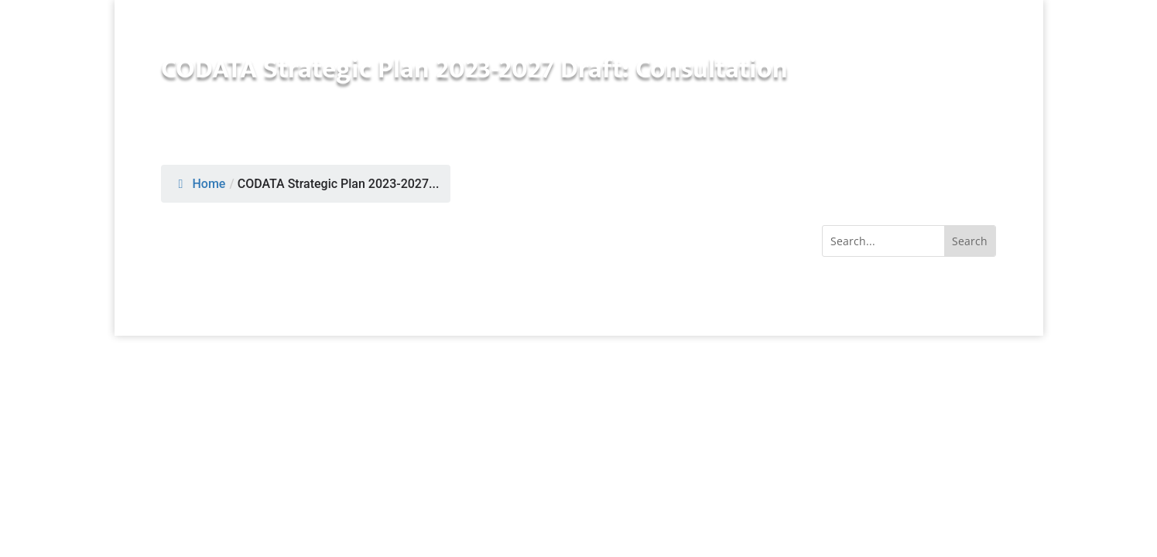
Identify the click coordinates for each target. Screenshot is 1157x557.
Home (199, 183)
